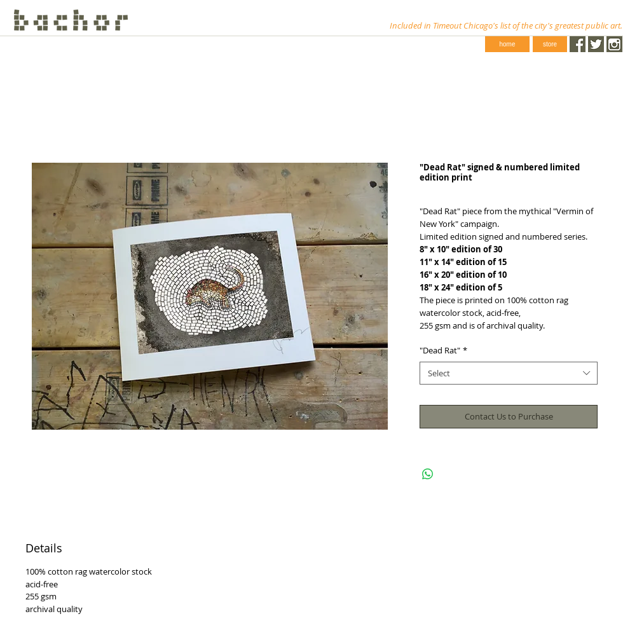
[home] (507, 44)
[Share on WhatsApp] (427, 474)
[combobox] (509, 373)
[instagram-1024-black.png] (614, 44)
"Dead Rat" (443, 350)
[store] (550, 44)
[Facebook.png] (577, 44)
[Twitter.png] (596, 44)
